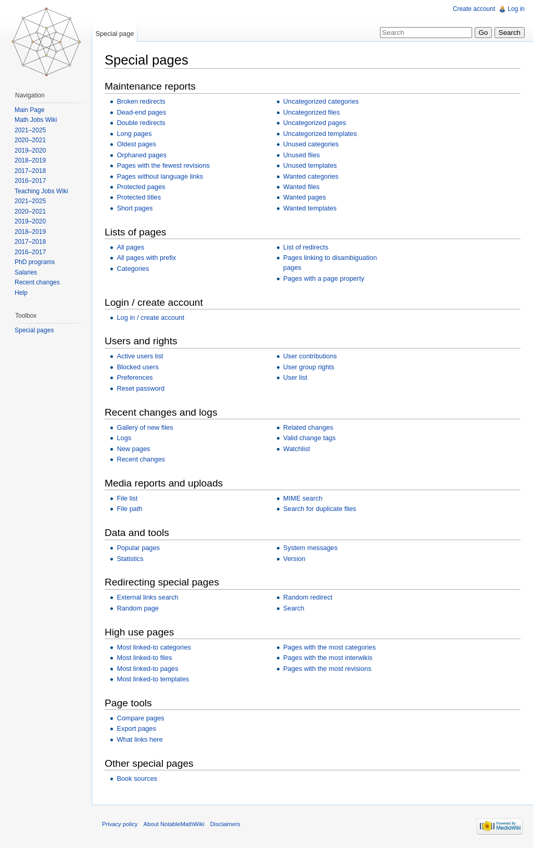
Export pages (136, 728)
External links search (147, 597)
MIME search (302, 498)
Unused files (301, 155)
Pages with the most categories (329, 647)
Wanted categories (310, 176)
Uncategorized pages (314, 123)
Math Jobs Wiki (36, 119)
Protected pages (141, 187)
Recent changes (140, 459)
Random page (137, 608)
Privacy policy (119, 824)
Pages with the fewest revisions (163, 165)
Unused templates (310, 165)
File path (129, 509)
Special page (114, 34)
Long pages (134, 134)
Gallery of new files (145, 427)
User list (295, 377)
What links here (139, 739)
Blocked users (137, 367)
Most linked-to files (144, 658)
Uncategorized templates (320, 134)
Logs (124, 438)
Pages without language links (160, 176)
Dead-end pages (141, 112)
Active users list (140, 356)
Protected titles (139, 197)
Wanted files (301, 187)
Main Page (29, 110)
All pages (130, 247)
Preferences (135, 377)
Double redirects (141, 123)
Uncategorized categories (321, 101)
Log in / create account (150, 317)
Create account (474, 9)
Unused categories (311, 144)
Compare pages (140, 718)
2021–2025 (30, 130)
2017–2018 (30, 170)
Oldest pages (136, 144)
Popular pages (138, 548)
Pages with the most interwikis (327, 658)
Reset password (140, 388)
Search (293, 608)
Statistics (130, 559)
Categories (133, 268)
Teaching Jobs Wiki (41, 191)
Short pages (135, 208)
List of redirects (305, 247)
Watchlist (296, 449)
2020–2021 (30, 140)
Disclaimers (225, 824)
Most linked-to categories (154, 647)
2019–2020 (30, 150)
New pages (133, 449)
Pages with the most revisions (327, 668)
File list (127, 498)
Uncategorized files (311, 112)
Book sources (137, 778)
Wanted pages (304, 197)
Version (294, 559)
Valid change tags (309, 438)
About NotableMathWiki (174, 824)
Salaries (26, 272)
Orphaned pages (141, 155)
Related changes (308, 427)
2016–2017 (30, 180)
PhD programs (35, 262)
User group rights (308, 367)
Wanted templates (310, 208)
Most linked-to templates (153, 679)
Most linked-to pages (147, 668)
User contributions (310, 356)
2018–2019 (30, 160)
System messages (310, 548)
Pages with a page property (323, 278)
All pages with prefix (146, 257)
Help (21, 292)
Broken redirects (141, 101)
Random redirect (308, 597)
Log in (516, 9)
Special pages (34, 330)
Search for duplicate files (319, 509)
